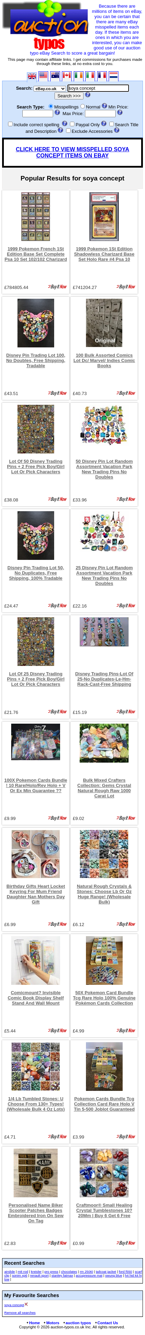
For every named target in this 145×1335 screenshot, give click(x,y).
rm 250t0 (86, 1271)
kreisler (36, 1271)
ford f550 (125, 1271)
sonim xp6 (19, 1275)
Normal (93, 107)
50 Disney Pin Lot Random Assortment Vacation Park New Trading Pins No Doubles (104, 469)
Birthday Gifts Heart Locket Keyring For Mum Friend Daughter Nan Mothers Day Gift (35, 894)
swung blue (113, 1275)
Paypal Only (87, 124)
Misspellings (66, 107)
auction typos (77, 1323)
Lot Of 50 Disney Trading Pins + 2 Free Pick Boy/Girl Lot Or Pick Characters (36, 466)
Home (33, 1323)
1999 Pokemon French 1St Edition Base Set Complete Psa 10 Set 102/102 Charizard (36, 254)
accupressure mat (89, 1275)
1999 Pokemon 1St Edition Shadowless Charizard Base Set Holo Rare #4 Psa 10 (104, 254)
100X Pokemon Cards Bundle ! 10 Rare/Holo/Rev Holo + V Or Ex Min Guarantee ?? (35, 785)
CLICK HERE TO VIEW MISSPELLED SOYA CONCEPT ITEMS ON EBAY (72, 152)
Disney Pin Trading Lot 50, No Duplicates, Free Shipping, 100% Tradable (35, 573)
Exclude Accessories (92, 131)
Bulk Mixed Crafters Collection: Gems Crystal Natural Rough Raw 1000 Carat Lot (104, 788)
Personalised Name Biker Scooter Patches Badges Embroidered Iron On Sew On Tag (36, 1213)
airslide (9, 1271)
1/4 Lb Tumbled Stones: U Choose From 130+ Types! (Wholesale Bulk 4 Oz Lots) (36, 1104)
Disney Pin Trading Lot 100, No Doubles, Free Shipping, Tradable (35, 360)
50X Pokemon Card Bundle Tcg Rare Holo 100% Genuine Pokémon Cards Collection (104, 998)
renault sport (39, 1275)
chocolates (69, 1271)
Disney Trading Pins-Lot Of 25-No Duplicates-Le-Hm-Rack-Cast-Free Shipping (104, 679)
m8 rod (22, 1271)
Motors (51, 1323)
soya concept (14, 1305)
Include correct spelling (36, 124)
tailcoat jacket (106, 1271)
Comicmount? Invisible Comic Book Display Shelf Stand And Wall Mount (36, 998)
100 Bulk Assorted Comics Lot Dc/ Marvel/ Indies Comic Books (104, 360)
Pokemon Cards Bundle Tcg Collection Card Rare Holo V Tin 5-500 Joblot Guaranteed (104, 1104)
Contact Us (106, 1323)
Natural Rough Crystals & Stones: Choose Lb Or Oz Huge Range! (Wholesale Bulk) (104, 894)
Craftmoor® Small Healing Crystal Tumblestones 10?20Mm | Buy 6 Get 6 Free (104, 1210)
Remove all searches (20, 1312)
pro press (51, 1271)
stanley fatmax (62, 1275)
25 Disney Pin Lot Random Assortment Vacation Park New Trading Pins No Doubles (104, 575)
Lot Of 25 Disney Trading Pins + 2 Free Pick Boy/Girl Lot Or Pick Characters (36, 679)
